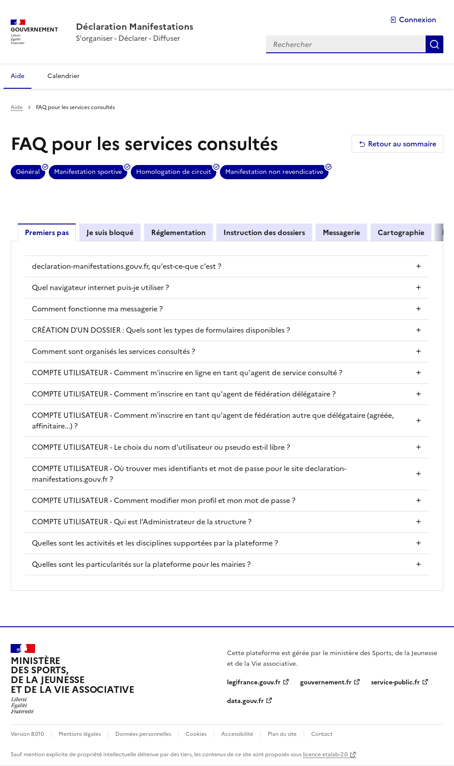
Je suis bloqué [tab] (109, 232)
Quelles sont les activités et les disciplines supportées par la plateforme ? (155, 543)
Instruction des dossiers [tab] (264, 232)
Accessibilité (237, 734)
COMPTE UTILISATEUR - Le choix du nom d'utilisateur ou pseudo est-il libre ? (161, 447)
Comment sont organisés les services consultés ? (113, 351)
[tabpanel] (227, 415)
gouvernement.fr (326, 682)
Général (28, 172)
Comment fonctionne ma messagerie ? (97, 308)
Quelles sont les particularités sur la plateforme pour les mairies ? (141, 564)
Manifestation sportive (88, 172)
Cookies (196, 734)
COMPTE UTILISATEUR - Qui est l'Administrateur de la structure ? (141, 521)
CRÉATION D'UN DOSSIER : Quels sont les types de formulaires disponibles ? (161, 330)
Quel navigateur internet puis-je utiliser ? (100, 287)
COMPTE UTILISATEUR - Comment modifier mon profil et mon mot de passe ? (163, 500)
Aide (17, 107)
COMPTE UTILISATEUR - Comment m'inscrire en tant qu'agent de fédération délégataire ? (184, 394)
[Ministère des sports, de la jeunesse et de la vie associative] (72, 679)
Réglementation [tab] (178, 232)
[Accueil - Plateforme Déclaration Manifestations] (134, 26)
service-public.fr (395, 682)
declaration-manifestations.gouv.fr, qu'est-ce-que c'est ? (126, 266)
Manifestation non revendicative (274, 172)
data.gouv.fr (245, 701)
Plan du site (282, 734)
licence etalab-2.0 (325, 754)
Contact (322, 734)
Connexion (413, 19)
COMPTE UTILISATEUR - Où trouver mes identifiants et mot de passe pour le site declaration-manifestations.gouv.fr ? (189, 473)
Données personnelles (143, 734)
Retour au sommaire (397, 143)
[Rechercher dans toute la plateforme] (346, 44)
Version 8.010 (27, 734)
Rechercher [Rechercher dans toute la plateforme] (434, 44)
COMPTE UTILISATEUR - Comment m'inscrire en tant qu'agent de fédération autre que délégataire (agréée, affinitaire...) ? (213, 420)
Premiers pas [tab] (47, 232)
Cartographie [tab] (401, 232)
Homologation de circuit (173, 172)
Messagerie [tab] (341, 232)
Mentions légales (80, 734)
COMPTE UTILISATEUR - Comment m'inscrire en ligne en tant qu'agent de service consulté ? (187, 372)
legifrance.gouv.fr (254, 682)
